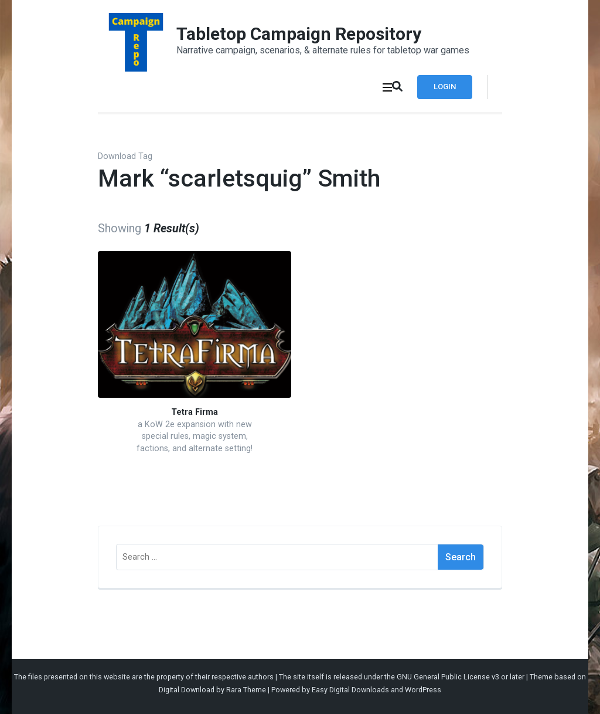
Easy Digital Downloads (350, 689)
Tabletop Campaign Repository (298, 33)
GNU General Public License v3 (448, 676)
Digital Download (186, 689)
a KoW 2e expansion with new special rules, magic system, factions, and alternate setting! (195, 436)
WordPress (423, 689)
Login (445, 86)
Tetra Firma (194, 412)
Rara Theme (246, 689)
